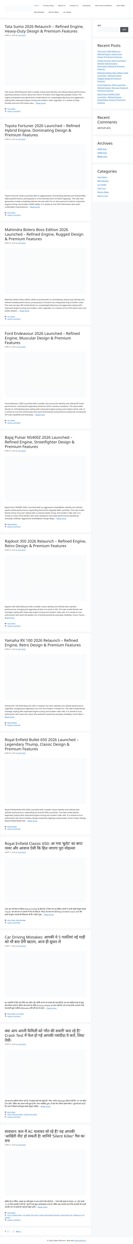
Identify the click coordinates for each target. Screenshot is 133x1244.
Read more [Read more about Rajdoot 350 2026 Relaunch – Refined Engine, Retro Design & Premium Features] (9, 618)
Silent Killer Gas (66, 1215)
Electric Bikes (54, 12)
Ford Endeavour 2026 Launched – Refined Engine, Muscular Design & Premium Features (42, 338)
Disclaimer (87, 5)
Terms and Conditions (103, 5)
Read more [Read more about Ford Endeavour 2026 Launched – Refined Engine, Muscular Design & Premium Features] (40, 414)
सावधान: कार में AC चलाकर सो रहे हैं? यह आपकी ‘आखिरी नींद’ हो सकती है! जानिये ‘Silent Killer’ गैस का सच (45, 1136)
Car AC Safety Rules (14, 1215)
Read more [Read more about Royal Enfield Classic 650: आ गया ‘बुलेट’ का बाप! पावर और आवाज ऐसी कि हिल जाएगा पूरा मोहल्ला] (49, 914)
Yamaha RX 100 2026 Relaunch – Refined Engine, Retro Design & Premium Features (43, 642)
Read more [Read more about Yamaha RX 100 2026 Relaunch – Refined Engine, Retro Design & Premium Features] (9, 717)
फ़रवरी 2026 (102, 149)
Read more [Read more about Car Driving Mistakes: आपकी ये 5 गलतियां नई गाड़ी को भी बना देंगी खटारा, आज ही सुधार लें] (52, 1008)
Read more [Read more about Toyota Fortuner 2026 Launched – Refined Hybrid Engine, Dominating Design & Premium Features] (35, 207)
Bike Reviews (39, 12)
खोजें (99, 25)
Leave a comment (14, 111)
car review (67, 12)
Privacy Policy (48, 5)
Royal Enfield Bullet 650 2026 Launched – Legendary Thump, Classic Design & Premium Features (42, 744)
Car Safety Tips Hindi (30, 1215)
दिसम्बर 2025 (102, 156)
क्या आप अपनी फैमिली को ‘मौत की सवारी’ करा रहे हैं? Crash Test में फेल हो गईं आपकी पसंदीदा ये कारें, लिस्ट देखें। (44, 1035)
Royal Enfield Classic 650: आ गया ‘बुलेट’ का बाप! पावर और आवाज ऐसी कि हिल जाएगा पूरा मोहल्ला (44, 846)
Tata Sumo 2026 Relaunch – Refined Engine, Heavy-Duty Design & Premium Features (44, 29)
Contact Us (74, 5)
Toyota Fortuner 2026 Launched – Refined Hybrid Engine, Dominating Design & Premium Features (42, 130)
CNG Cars (101, 188)
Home (36, 5)
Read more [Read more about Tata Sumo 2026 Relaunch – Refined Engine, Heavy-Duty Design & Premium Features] (41, 103)
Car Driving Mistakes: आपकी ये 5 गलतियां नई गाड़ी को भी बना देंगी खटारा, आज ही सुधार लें (45, 939)
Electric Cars (102, 196)
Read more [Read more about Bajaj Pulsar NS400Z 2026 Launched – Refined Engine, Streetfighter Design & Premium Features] (61, 518)
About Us (61, 5)
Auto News (120, 5)
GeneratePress (80, 1240)
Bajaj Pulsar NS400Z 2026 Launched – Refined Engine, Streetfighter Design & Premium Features (40, 442)
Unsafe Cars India (30, 1114)
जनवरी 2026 (102, 153)
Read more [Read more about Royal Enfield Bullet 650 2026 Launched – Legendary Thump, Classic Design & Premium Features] (32, 821)
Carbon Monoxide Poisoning (49, 1215)
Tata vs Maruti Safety (15, 1114)
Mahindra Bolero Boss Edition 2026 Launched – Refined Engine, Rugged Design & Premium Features (44, 234)
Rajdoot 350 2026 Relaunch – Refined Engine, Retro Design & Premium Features (45, 543)
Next (19, 1231)
